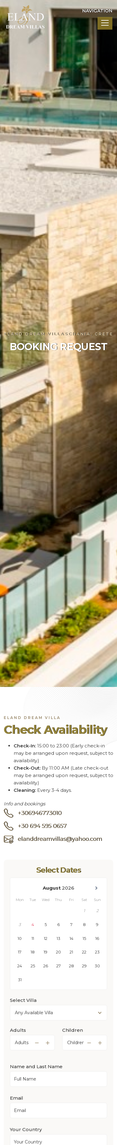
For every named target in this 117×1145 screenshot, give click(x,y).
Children (72, 1039)
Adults (18, 1039)
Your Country (26, 1138)
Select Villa (23, 1009)
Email (16, 1107)
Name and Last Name (36, 1075)
